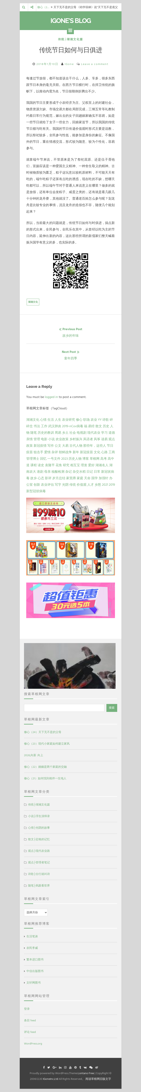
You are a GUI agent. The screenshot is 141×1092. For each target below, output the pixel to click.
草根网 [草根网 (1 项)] (94, 458)
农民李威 (32, 948)
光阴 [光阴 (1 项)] (65, 484)
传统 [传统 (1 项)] (72, 484)
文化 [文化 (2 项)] (97, 452)
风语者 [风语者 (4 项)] (88, 439)
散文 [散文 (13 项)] (98, 426)
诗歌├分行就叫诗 (39, 874)
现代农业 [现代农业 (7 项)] (93, 432)
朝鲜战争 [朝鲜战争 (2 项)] (65, 452)
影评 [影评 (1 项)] (48, 478)
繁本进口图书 (35, 959)
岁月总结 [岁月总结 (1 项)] (58, 478)
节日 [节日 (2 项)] (110, 445)
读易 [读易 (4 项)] (104, 439)
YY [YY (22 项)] (100, 419)
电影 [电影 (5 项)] (44, 439)
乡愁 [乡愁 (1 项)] (98, 484)
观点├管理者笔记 (39, 862)
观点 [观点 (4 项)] (111, 439)
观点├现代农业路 (39, 851)
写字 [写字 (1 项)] (58, 484)
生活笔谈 (32, 936)
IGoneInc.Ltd (50, 1079)
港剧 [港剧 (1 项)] (40, 471)
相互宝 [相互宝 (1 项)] (75, 465)
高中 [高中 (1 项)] (111, 458)
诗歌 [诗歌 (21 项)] (105, 419)
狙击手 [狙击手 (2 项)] (38, 452)
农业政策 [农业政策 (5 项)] (62, 439)
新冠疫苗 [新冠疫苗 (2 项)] (86, 452)
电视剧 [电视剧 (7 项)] (81, 432)
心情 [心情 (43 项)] (43, 419)
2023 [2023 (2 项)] (64, 458)
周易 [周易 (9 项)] (58, 432)
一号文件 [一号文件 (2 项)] (53, 458)
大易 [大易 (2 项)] (65, 445)
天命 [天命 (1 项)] (87, 478)
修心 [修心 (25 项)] (79, 419)
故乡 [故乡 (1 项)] (33, 478)
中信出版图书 (35, 971)
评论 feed (30, 1032)
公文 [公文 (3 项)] (58, 445)
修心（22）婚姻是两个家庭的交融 (45, 766)
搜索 (112, 707)
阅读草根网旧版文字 (98, 1079)
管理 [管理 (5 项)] (37, 439)
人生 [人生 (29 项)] (58, 419)
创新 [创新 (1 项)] (37, 484)
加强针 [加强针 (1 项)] (103, 478)
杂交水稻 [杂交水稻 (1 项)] (79, 471)
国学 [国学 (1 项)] (94, 478)
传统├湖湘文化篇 (70, 39)
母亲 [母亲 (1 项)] (47, 471)
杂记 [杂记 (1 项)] (68, 471)
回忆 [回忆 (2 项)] (43, 458)
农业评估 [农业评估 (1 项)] (47, 484)
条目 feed (30, 1020)
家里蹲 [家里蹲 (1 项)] (71, 478)
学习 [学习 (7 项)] (104, 432)
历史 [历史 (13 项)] (106, 426)
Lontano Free (86, 1073)
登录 (27, 1009)
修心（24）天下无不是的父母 (42, 732)
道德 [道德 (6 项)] (111, 432)
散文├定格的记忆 (39, 839)
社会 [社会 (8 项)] (72, 432)
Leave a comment (94, 64)
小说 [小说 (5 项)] (51, 439)
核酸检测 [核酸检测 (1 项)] (57, 471)
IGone (69, 64)
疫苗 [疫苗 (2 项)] (29, 452)
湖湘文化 (33, 302)
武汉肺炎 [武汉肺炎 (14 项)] (54, 426)
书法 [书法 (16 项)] (37, 426)
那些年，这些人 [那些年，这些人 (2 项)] (94, 445)
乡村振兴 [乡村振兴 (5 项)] (75, 439)
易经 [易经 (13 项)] (91, 426)
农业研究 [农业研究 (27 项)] (68, 419)
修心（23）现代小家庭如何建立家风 (47, 743)
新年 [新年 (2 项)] (76, 452)
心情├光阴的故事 (39, 827)
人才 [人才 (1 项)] (90, 484)
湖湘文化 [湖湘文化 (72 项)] (32, 419)
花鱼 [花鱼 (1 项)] (59, 465)
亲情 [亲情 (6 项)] (29, 439)
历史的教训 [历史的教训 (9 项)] (46, 432)
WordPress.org (33, 1043)
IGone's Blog (70, 20)
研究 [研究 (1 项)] (66, 465)
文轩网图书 (33, 982)
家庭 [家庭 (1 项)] (80, 478)
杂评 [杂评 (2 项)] (54, 452)
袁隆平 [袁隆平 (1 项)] (50, 465)
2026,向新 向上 (33, 755)
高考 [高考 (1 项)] (103, 458)
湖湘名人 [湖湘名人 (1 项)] (101, 465)
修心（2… (43, 7)
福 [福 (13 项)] (85, 426)
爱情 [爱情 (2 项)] (47, 452)
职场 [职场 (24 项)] (86, 419)
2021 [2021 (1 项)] (105, 484)
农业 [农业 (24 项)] (94, 419)
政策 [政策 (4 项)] (29, 445)
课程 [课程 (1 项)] (33, 465)
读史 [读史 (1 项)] (41, 465)
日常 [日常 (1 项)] (97, 471)
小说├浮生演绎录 (39, 816)
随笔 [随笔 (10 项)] (33, 432)
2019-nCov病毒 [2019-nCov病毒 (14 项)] (72, 426)
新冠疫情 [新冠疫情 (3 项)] (40, 445)
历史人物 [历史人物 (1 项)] (75, 458)
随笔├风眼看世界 (39, 885)
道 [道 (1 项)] (28, 465)
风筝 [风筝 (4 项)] (97, 439)
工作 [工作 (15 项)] (44, 426)
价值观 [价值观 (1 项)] (81, 484)
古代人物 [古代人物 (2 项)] (75, 445)
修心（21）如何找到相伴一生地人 (45, 778)
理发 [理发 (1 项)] (84, 465)
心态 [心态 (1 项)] (41, 478)
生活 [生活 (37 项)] (50, 419)
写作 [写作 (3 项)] (50, 445)
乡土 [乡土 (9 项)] (65, 432)
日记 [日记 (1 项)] (89, 471)
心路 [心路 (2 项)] (104, 452)
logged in (51, 397)
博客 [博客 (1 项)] (85, 458)
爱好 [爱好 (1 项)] (91, 465)
